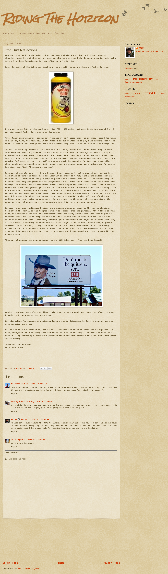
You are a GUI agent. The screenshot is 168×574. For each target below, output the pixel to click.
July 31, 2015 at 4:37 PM (34, 384)
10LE (13, 440)
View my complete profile (149, 52)
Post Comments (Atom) (29, 569)
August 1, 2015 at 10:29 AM (35, 419)
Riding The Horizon (60, 18)
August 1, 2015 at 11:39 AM (30, 440)
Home (61, 563)
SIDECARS (129, 68)
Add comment (12, 453)
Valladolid (137, 82)
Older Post (112, 563)
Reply (14, 394)
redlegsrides (18, 402)
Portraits (161, 79)
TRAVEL (150, 93)
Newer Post (10, 563)
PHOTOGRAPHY (143, 79)
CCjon (14, 419)
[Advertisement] (61, 539)
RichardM (15, 384)
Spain (128, 82)
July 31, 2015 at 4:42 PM (38, 402)
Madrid (127, 79)
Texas (163, 94)
